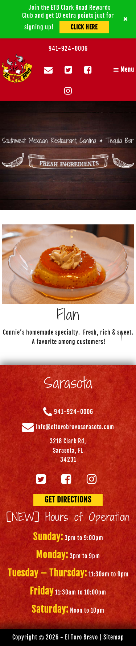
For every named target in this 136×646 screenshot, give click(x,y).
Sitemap (113, 637)
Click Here (84, 27)
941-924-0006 (68, 48)
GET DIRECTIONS (68, 499)
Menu (124, 69)
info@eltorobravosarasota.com (75, 427)
